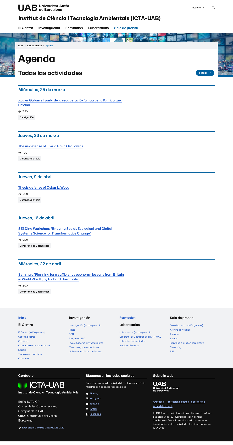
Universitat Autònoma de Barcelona (48, 7)
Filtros (204, 74)
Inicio (22, 321)
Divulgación (27, 119)
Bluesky (94, 396)
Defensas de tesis (30, 160)
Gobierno (23, 344)
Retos (72, 332)
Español (198, 8)
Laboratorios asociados (132, 344)
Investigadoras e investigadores (86, 345)
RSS (172, 354)
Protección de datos (178, 405)
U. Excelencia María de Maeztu (85, 354)
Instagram (95, 402)
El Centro (25, 29)
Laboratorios (98, 29)
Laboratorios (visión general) (134, 335)
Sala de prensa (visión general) (186, 328)
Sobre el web (198, 405)
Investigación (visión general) (84, 328)
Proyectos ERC (77, 341)
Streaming (175, 350)
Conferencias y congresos (36, 248)
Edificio (22, 353)
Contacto (23, 362)
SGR (71, 337)
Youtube (94, 407)
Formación (74, 29)
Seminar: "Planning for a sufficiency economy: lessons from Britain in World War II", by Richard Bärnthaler (71, 279)
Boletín (174, 341)
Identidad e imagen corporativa (187, 345)
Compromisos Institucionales (34, 348)
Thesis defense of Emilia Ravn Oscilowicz (50, 148)
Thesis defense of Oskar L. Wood (43, 189)
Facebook (95, 417)
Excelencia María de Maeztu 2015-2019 (43, 431)
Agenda (174, 337)
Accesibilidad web (162, 409)
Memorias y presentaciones (84, 350)
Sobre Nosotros (26, 340)
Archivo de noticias (180, 332)
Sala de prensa (126, 29)
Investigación (49, 29)
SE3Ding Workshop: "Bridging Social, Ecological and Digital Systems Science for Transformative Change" (65, 233)
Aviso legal (158, 405)
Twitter (93, 412)
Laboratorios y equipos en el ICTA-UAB (140, 340)
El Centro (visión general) (31, 335)
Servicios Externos (129, 348)
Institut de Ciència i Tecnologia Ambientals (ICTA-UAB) (101, 19)
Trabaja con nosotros (30, 357)
